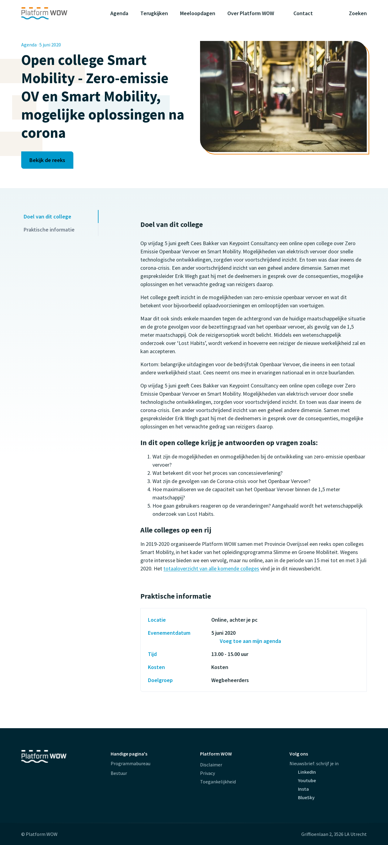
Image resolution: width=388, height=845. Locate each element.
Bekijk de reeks (47, 160)
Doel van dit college (47, 216)
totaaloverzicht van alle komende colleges (211, 568)
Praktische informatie (49, 229)
